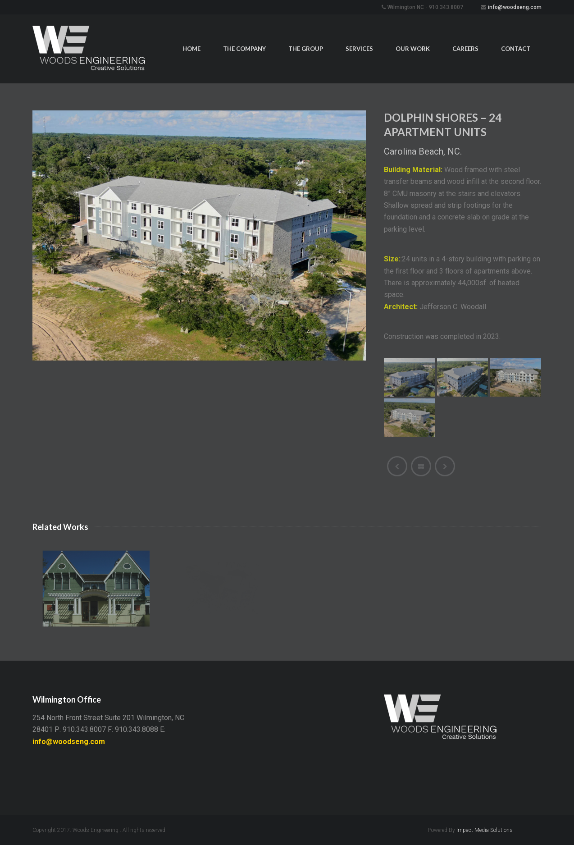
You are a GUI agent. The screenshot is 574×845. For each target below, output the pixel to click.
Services (359, 48)
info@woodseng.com (515, 7)
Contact (515, 48)
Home (191, 48)
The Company (244, 48)
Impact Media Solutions (484, 830)
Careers (465, 48)
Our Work (413, 48)
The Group (305, 48)
